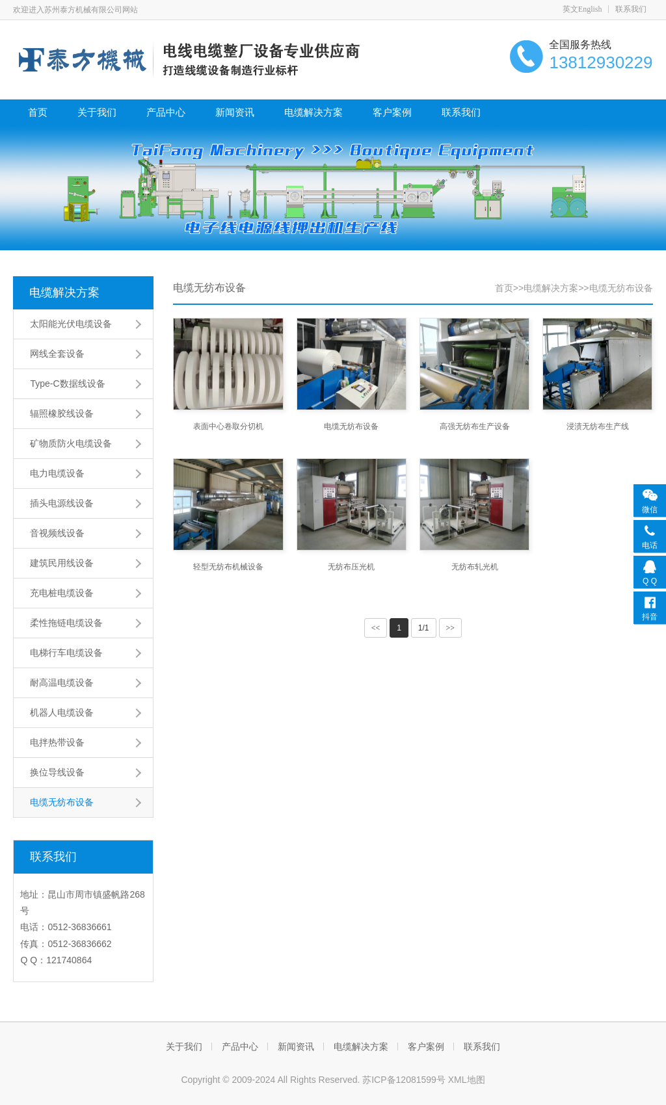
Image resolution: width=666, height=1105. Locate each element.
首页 (37, 112)
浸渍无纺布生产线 (597, 426)
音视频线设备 (57, 533)
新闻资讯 (234, 112)
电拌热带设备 (57, 742)
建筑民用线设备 (62, 563)
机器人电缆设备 (62, 712)
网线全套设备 (57, 353)
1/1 (423, 627)
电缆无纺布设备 (62, 802)
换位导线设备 (57, 772)
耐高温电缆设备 (62, 682)
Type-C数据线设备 (67, 383)
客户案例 (392, 112)
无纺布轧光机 (474, 566)
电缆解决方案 (313, 112)
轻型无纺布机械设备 (228, 566)
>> (450, 627)
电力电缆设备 (57, 473)
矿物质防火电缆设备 (71, 443)
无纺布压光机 (351, 566)
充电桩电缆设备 (62, 593)
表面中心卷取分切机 (228, 426)
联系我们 (630, 9)
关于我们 (96, 112)
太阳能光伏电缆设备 (71, 323)
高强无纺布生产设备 (475, 426)
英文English (582, 9)
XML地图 (466, 1079)
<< (375, 627)
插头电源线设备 (62, 503)
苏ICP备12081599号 (405, 1079)
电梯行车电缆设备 (66, 652)
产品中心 (165, 112)
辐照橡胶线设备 (62, 413)
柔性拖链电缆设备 (66, 623)
